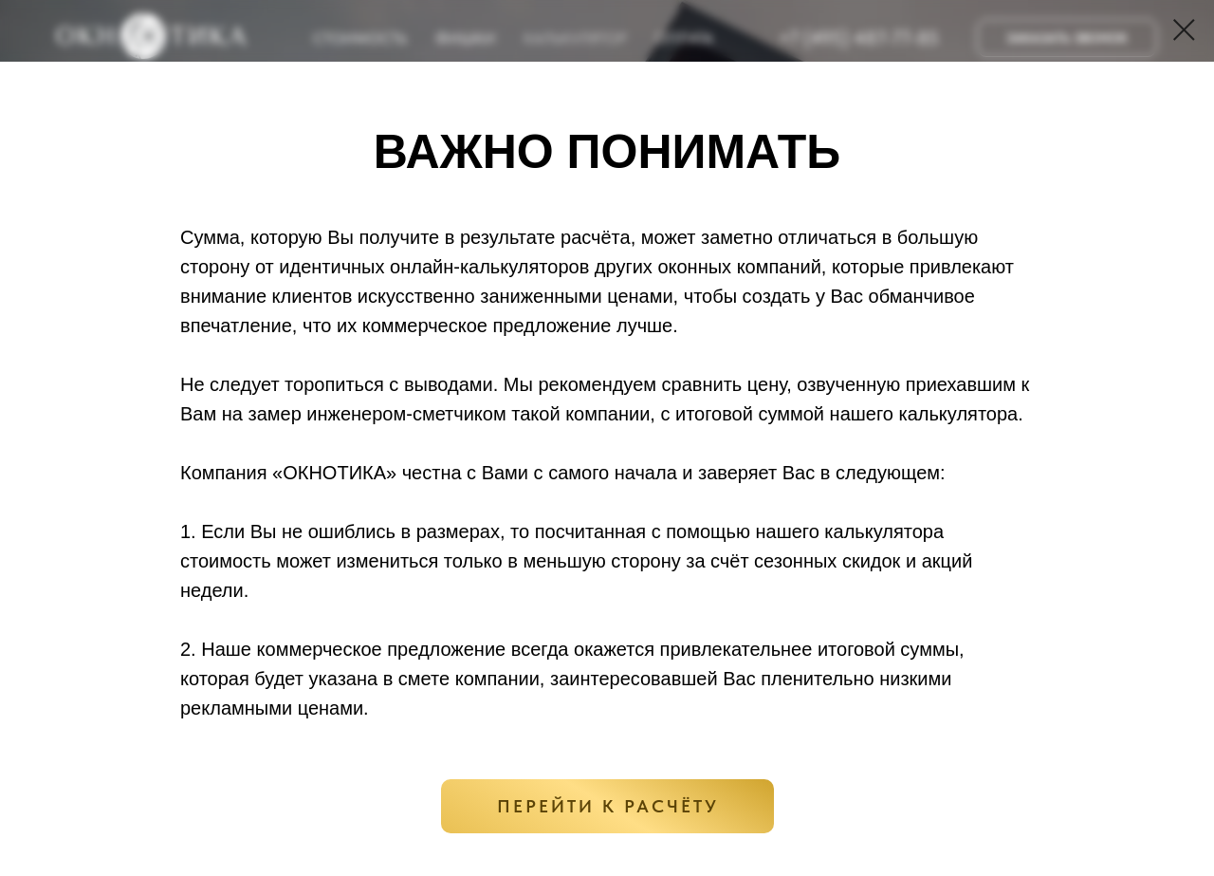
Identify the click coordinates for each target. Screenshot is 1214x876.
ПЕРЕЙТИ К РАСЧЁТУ (608, 806)
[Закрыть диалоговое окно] (1184, 29)
